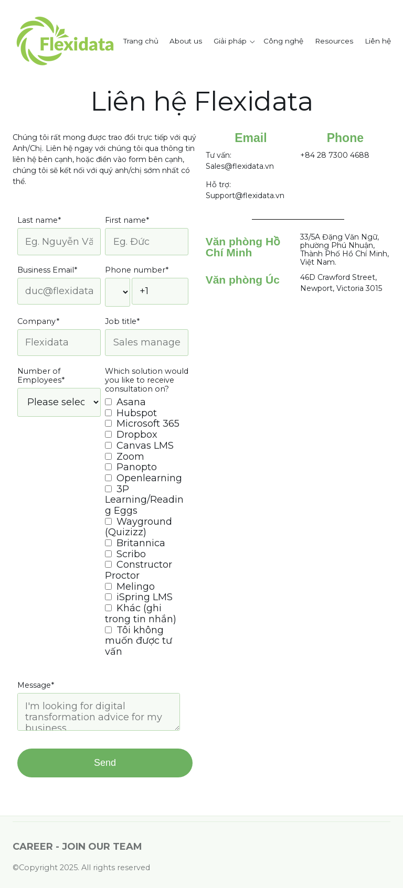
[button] (236, 41)
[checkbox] (146, 527)
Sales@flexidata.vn (240, 166)
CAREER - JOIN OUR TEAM (77, 846)
